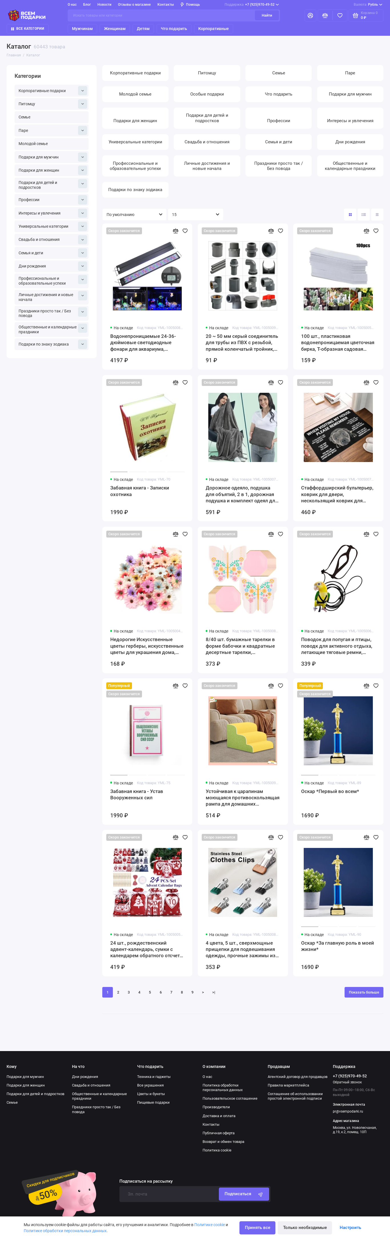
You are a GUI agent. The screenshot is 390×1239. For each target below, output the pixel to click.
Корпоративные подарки (53, 91)
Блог (87, 5)
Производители (216, 1107)
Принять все (257, 1227)
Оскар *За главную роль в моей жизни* (337, 946)
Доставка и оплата (219, 1116)
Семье (24, 117)
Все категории (27, 29)
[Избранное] (340, 15)
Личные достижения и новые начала (53, 296)
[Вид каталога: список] (364, 215)
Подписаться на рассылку (146, 1181)
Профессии (53, 200)
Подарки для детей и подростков (53, 184)
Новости (104, 5)
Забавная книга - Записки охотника (139, 491)
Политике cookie (209, 1224)
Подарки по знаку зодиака (53, 344)
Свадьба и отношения (53, 240)
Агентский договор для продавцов (297, 1077)
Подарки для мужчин (53, 157)
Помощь (190, 5)
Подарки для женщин (53, 170)
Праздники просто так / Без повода (53, 312)
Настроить (350, 1227)
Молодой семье (33, 143)
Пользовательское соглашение (230, 1098)
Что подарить (174, 28)
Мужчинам (82, 28)
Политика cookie (217, 1150)
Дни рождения (53, 266)
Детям (143, 28)
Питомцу (53, 104)
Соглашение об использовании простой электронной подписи (295, 1096)
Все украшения (150, 1085)
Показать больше (364, 992)
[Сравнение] (325, 15)
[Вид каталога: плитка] (350, 215)
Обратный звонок (347, 1082)
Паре (53, 130)
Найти (267, 15)
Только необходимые (305, 1227)
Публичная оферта (219, 1133)
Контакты (165, 5)
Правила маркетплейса (288, 1085)
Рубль (368, 5)
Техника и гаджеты (154, 1077)
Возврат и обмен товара (223, 1141)
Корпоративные (213, 28)
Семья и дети (53, 253)
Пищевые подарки (153, 1102)
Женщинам (115, 28)
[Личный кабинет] (310, 15)
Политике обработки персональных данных (65, 1230)
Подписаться (244, 1194)
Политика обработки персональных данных (223, 1087)
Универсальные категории (53, 226)
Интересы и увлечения (53, 213)
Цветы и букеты (151, 1094)
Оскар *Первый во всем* (330, 791)
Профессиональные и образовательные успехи (53, 280)
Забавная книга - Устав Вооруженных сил (136, 794)
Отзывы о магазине (134, 5)
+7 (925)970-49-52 (252, 5)
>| (213, 992)
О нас (72, 5)
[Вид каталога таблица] (377, 215)
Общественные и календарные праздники (53, 329)
